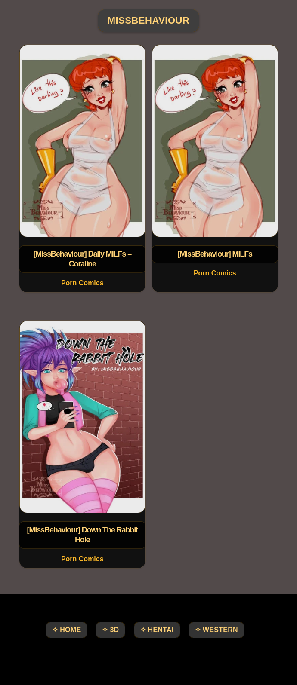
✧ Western (216, 629)
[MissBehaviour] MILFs (214, 254)
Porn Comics (82, 283)
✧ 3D (110, 629)
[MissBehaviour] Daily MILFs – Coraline (82, 259)
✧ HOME (66, 629)
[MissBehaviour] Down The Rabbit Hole (82, 535)
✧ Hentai (157, 629)
